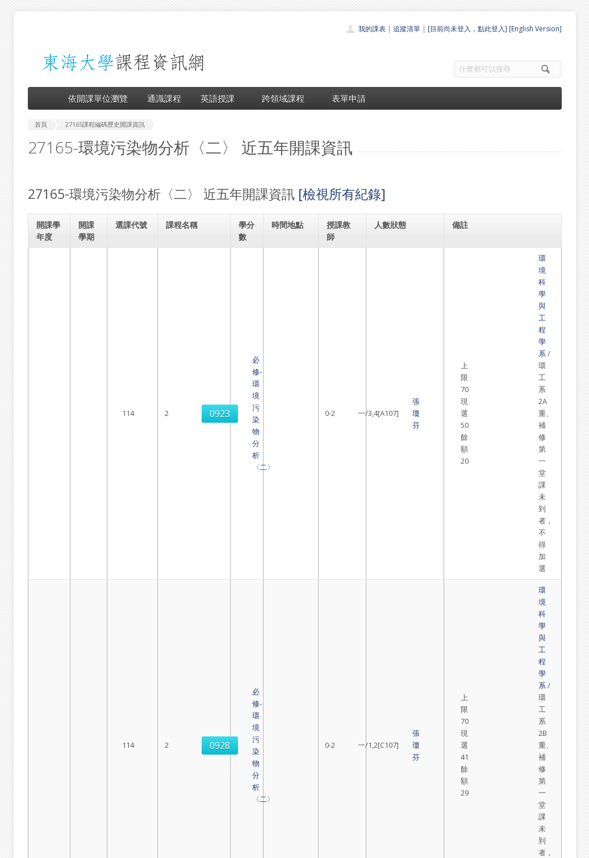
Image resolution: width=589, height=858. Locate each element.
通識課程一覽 (272, 764)
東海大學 (37, 846)
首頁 (258, 739)
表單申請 (349, 98)
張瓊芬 (341, 276)
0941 (132, 563)
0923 (132, 276)
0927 (132, 448)
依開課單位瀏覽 (98, 98)
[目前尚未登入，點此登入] (467, 29)
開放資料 (265, 802)
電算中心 (182, 846)
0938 (132, 505)
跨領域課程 (287, 98)
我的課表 (372, 29)
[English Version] (535, 29)
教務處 (218, 846)
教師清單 (265, 814)
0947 (132, 620)
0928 (132, 333)
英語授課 (221, 98)
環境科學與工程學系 (491, 258)
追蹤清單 (406, 29)
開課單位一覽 (272, 752)
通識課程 (164, 98)
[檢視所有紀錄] (342, 194)
